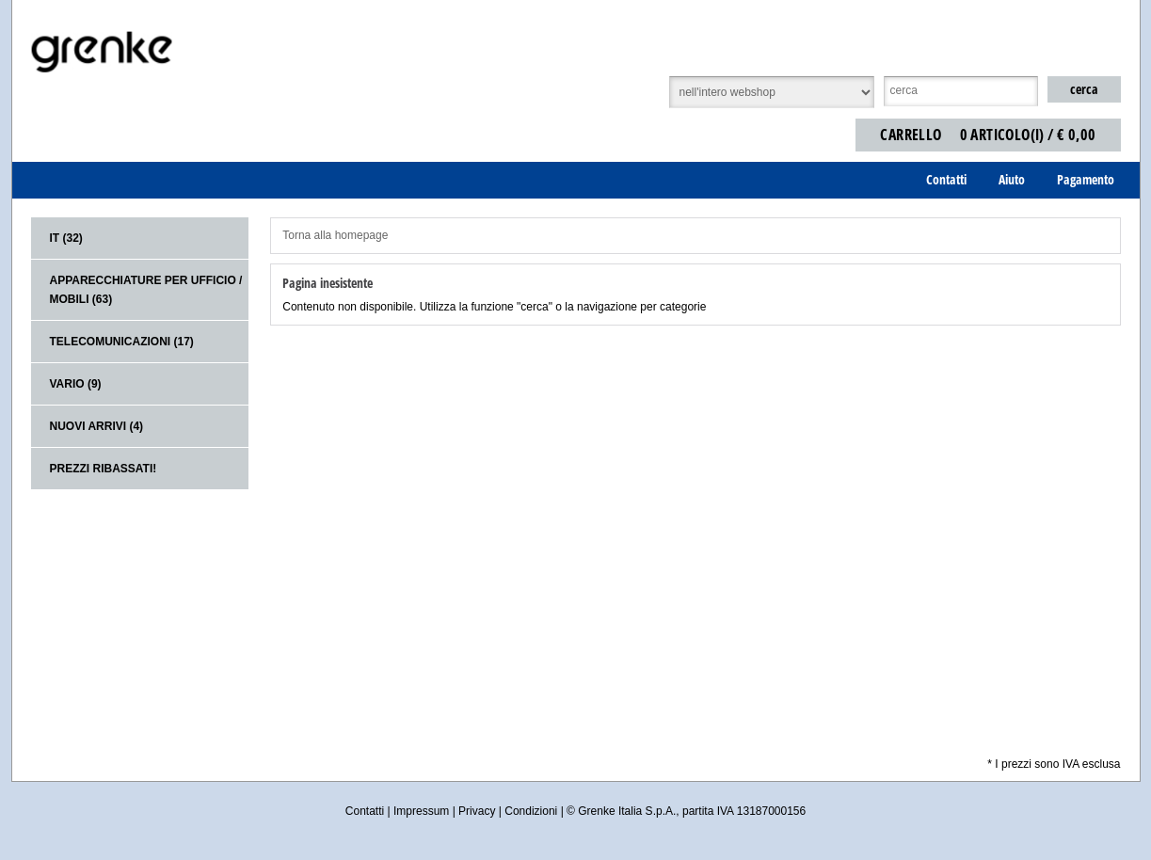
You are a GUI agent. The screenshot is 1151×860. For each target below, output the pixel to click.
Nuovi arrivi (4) (97, 426)
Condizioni (530, 811)
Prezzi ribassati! (103, 468)
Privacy (476, 811)
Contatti (364, 811)
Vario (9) (76, 383)
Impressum (421, 811)
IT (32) (66, 238)
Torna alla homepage (335, 235)
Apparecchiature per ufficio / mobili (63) (146, 290)
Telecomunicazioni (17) (122, 341)
